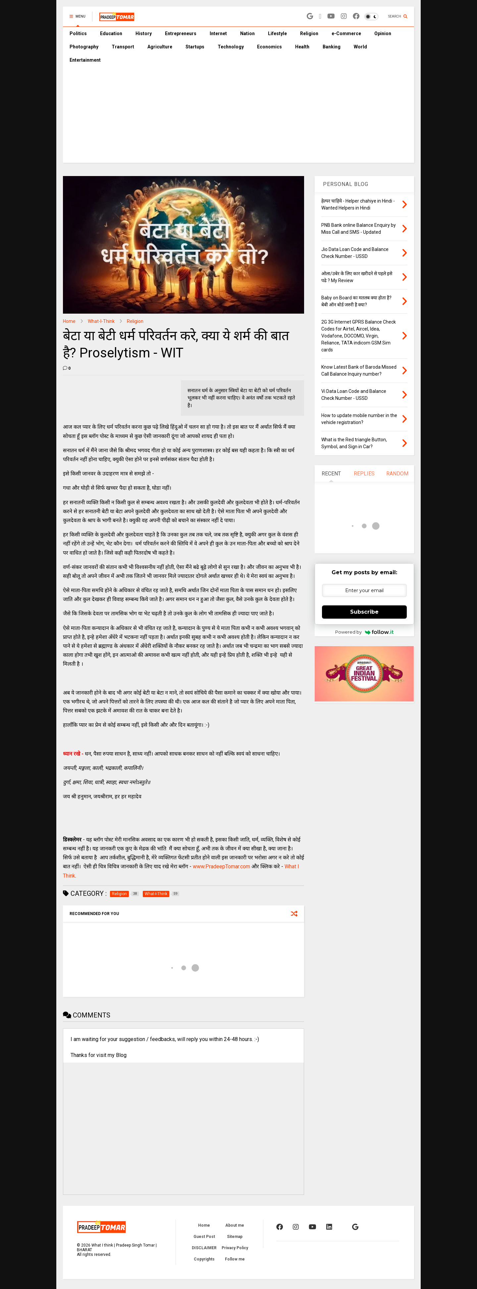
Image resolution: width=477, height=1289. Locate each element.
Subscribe (364, 612)
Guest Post (204, 1236)
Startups (195, 46)
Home (69, 321)
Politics (78, 33)
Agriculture (159, 46)
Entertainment (85, 60)
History (143, 33)
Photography (84, 46)
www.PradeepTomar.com (221, 866)
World (360, 46)
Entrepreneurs (180, 33)
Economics (269, 46)
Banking (332, 46)
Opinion (382, 33)
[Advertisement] (238, 116)
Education (111, 33)
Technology (231, 46)
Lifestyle (277, 33)
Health (302, 46)
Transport (123, 46)
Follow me (235, 1259)
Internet (218, 33)
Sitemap (234, 1236)
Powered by (364, 632)
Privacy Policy (235, 1248)
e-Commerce (346, 33)
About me (234, 1225)
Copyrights (204, 1259)
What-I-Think (101, 321)
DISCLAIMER (204, 1248)
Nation (247, 33)
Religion (309, 33)
